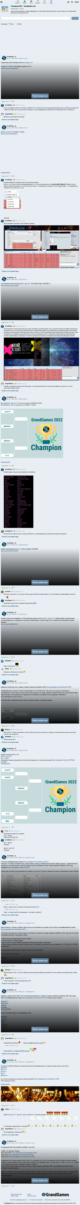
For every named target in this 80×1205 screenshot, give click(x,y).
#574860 (15, 128)
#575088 (15, 58)
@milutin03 (7, 403)
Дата (11, 24)
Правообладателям (16, 1194)
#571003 (22, 857)
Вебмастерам (14, 1196)
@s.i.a (2, 758)
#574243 (15, 399)
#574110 (15, 614)
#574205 (15, 545)
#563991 (22, 991)
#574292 (15, 279)
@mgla (7, 758)
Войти (77, 2)
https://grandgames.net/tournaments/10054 (46, 1079)
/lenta (9, 58)
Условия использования (36, 1200)
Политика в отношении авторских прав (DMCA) (57, 1200)
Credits (29, 1194)
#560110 (22, 923)
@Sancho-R (4, 1075)
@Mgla (35, 603)
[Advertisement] (40, 39)
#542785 (22, 1062)
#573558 (15, 683)
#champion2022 (5, 173)
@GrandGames (8, 534)
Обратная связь (31, 1196)
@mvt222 (9, 756)
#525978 (22, 1143)
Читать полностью (40, 96)
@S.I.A (10, 132)
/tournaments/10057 (13, 857)
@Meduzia (31, 108)
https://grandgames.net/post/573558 (62, 760)
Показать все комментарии (10, 119)
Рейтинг (18, 24)
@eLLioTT (14, 403)
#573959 (15, 750)
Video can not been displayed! (40, 152)
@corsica (3, 1071)
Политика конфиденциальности (19, 1200)
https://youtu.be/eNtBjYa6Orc (9, 134)
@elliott (3, 756)
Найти (75, 18)
